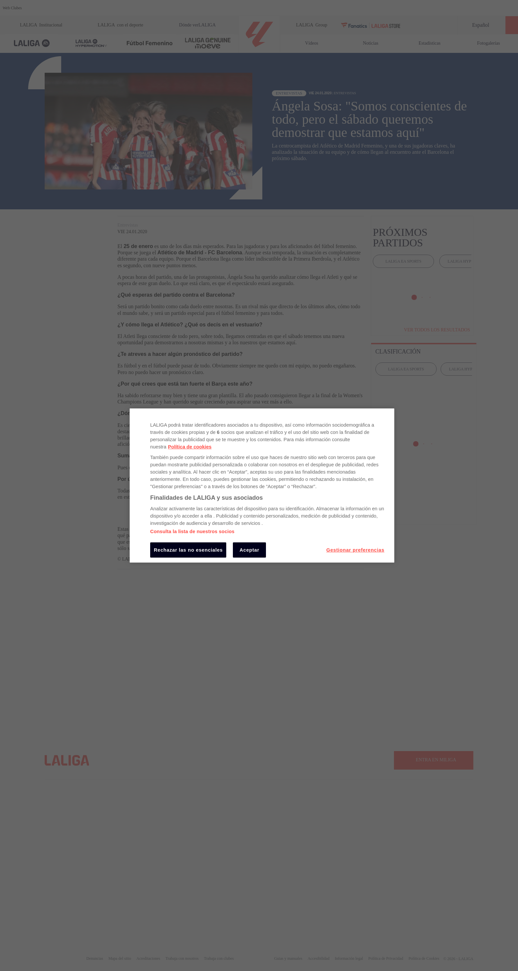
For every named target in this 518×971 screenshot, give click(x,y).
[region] (262, 485)
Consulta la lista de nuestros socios (192, 531)
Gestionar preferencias (355, 550)
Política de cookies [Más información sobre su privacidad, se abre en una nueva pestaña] (190, 446)
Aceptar (249, 550)
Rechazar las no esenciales (188, 550)
